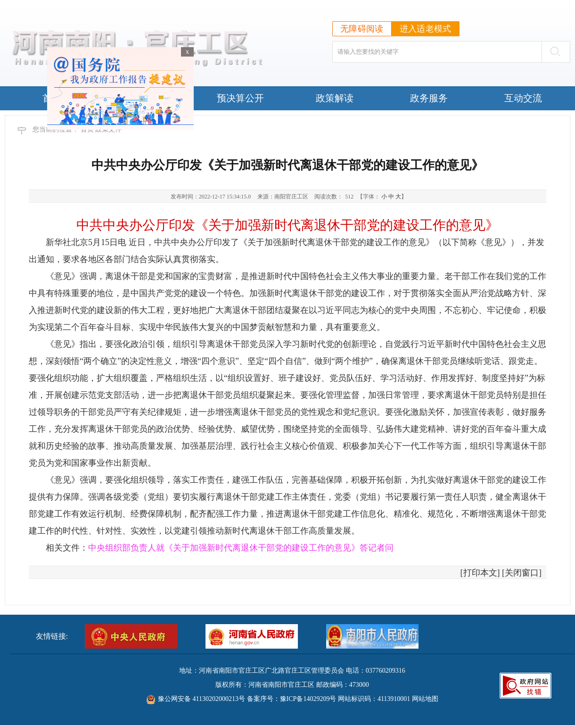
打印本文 (480, 572)
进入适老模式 (426, 28)
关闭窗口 (522, 572)
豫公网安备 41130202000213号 (201, 698)
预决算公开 (240, 98)
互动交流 (523, 98)
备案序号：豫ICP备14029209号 (292, 698)
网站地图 (425, 698)
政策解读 (334, 98)
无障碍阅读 (362, 28)
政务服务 (429, 98)
